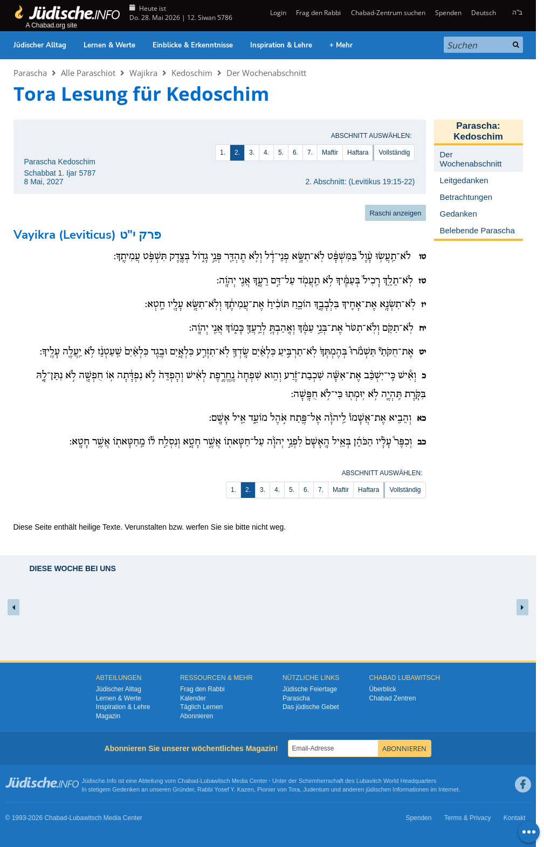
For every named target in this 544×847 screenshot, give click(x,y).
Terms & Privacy (467, 818)
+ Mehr (341, 45)
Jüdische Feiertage (310, 689)
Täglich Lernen (201, 707)
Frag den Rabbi (318, 12)
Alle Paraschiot (88, 72)
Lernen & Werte (109, 45)
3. (251, 152)
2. (237, 152)
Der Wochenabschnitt (266, 72)
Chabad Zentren (392, 698)
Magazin (108, 716)
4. (266, 152)
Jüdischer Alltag (39, 45)
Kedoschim (191, 72)
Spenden (448, 12)
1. (222, 152)
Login (277, 12)
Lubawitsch (215, 780)
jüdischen (378, 789)
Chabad (187, 780)
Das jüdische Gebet (311, 707)
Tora (294, 789)
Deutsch (483, 12)
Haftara (357, 152)
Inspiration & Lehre (281, 45)
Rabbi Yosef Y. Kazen (225, 789)
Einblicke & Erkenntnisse (193, 45)
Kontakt (515, 818)
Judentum (316, 789)
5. (281, 152)
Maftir (330, 152)
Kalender (193, 698)
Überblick (382, 689)
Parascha (30, 72)
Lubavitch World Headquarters (396, 780)
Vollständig (394, 152)
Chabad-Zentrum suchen (388, 12)
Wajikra (143, 72)
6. (295, 152)
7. (310, 152)
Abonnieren (196, 716)
